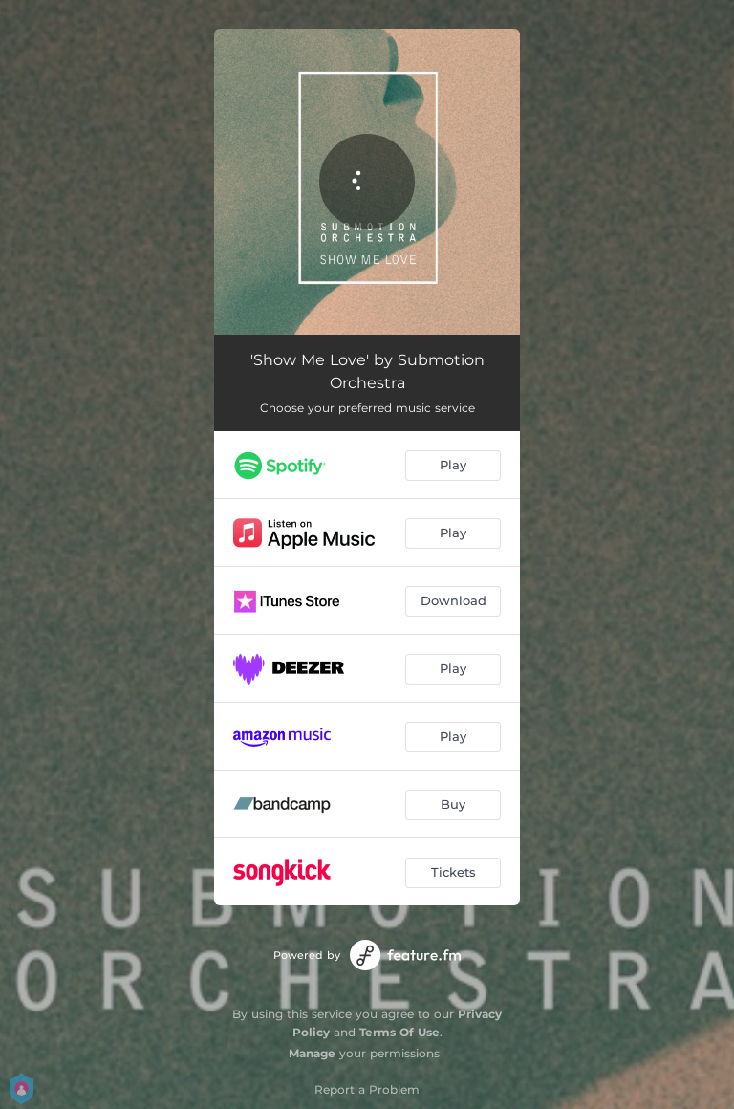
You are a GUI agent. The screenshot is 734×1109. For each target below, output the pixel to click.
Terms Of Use (399, 1032)
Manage (312, 1053)
